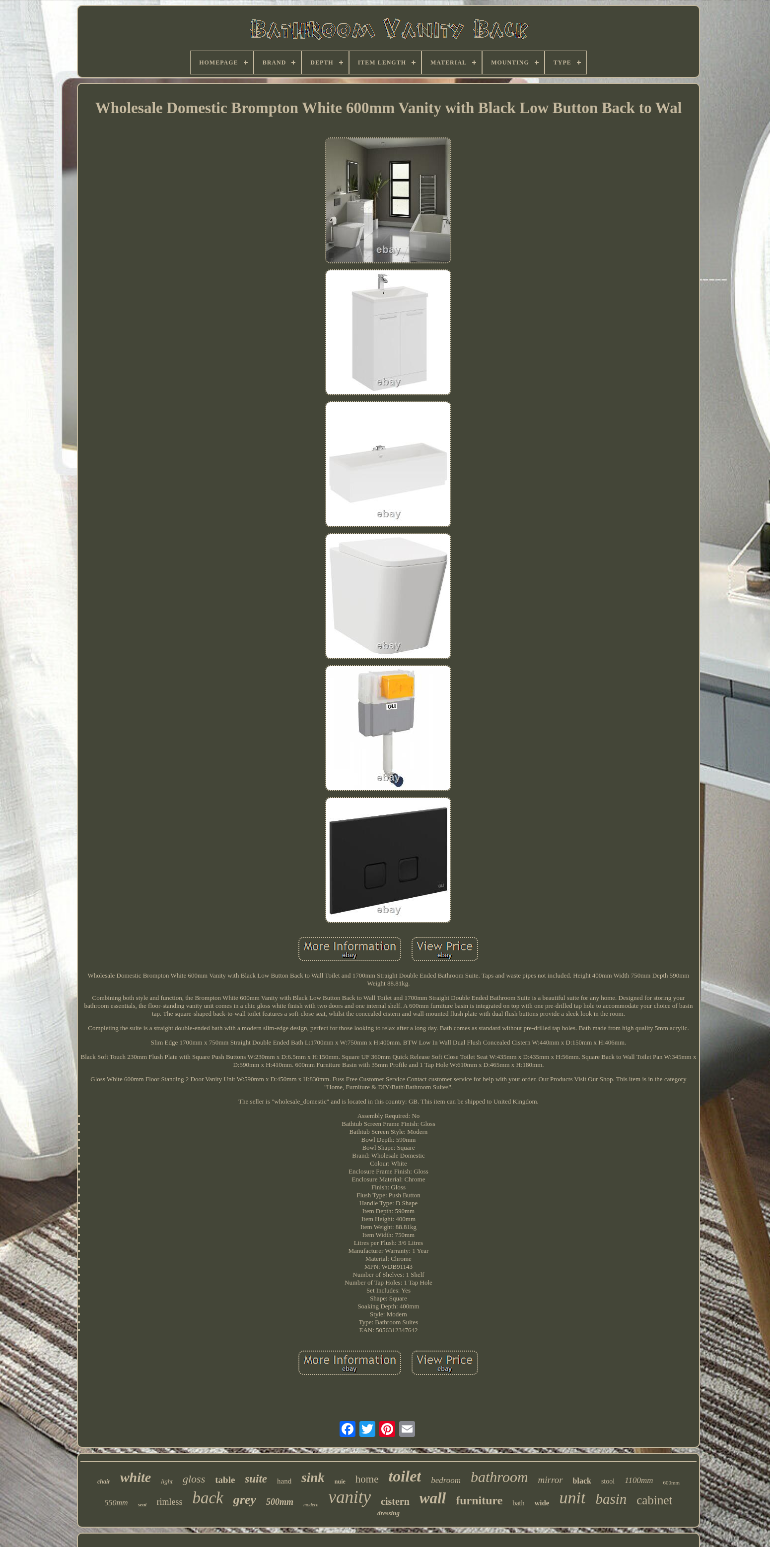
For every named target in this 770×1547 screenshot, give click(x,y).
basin (611, 1499)
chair (103, 1481)
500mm (279, 1502)
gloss (194, 1479)
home (367, 1479)
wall (433, 1498)
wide (542, 1503)
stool (608, 1481)
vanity (349, 1497)
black (582, 1481)
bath (518, 1503)
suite (256, 1479)
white (135, 1477)
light (167, 1481)
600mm (671, 1482)
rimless (169, 1502)
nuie (340, 1481)
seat (142, 1504)
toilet (404, 1476)
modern (311, 1504)
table (225, 1480)
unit (573, 1497)
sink (313, 1477)
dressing (388, 1513)
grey (244, 1499)
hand (284, 1481)
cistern (395, 1501)
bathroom (499, 1477)
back (207, 1498)
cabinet (654, 1500)
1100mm (639, 1480)
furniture (479, 1500)
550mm (116, 1502)
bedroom (446, 1480)
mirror (550, 1480)
